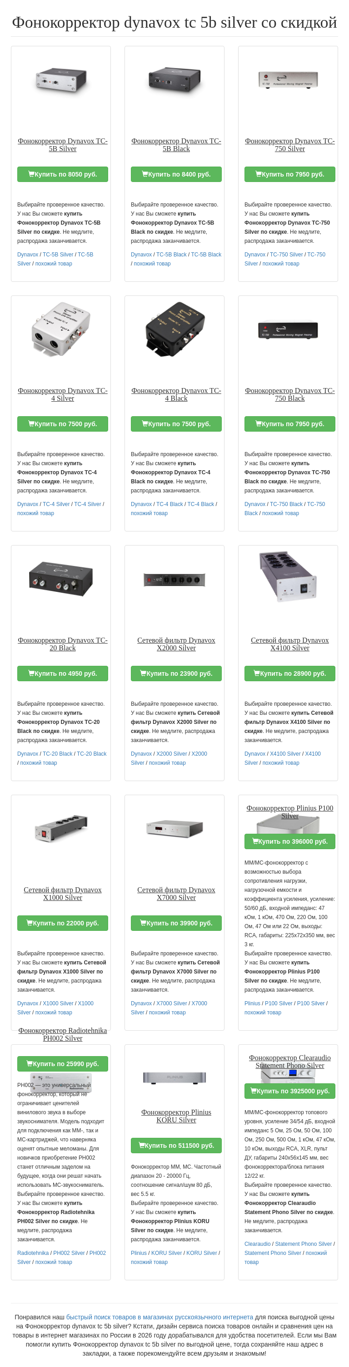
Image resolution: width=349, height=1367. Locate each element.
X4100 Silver (285, 754)
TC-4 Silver (56, 504)
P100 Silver (279, 1003)
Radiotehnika (33, 1253)
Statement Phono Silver (303, 1244)
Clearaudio (257, 1244)
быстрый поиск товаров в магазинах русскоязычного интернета (159, 1317)
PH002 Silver (69, 1253)
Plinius (252, 1003)
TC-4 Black (169, 504)
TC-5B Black (171, 254)
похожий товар (53, 264)
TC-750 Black (286, 504)
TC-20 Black (57, 754)
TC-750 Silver (286, 254)
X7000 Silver (171, 1003)
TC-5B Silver (58, 254)
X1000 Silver (58, 1003)
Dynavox (27, 254)
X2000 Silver (171, 754)
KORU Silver (166, 1253)
